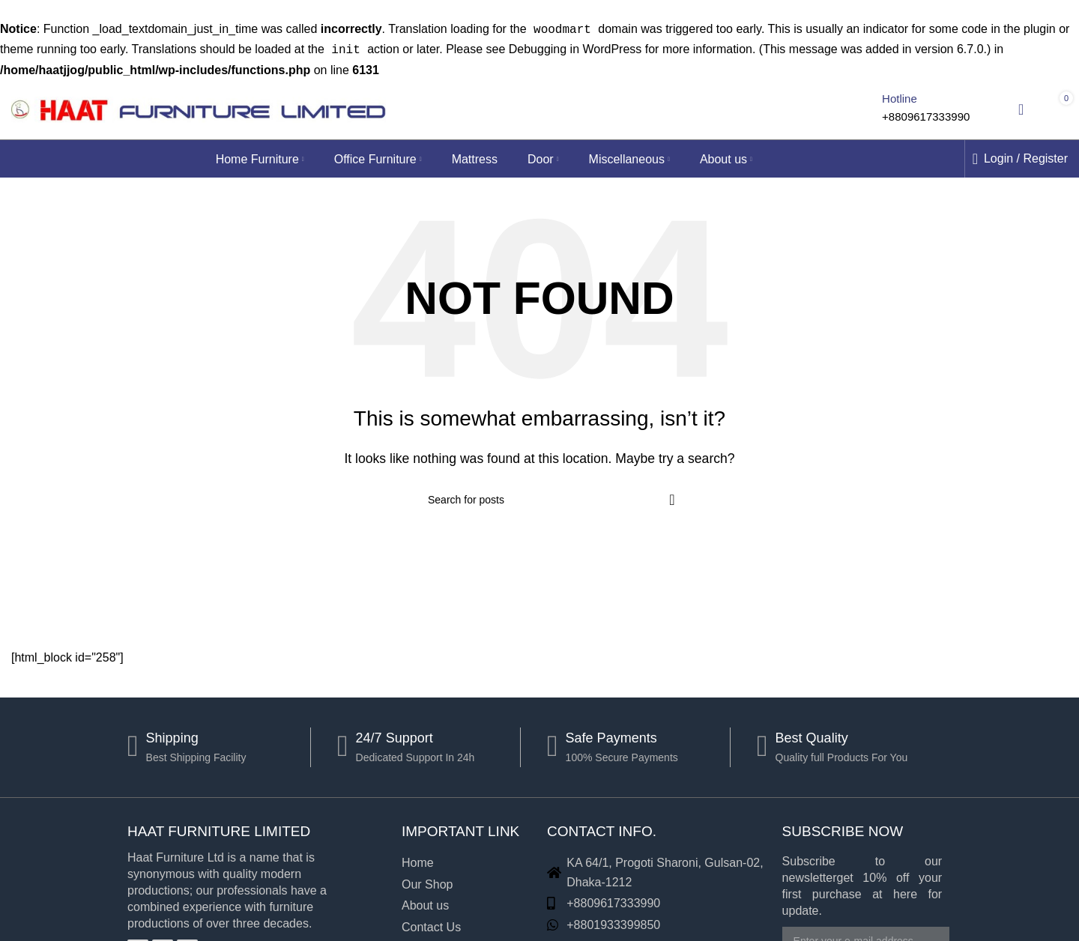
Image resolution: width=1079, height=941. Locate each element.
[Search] (851, 106)
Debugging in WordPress (575, 47)
